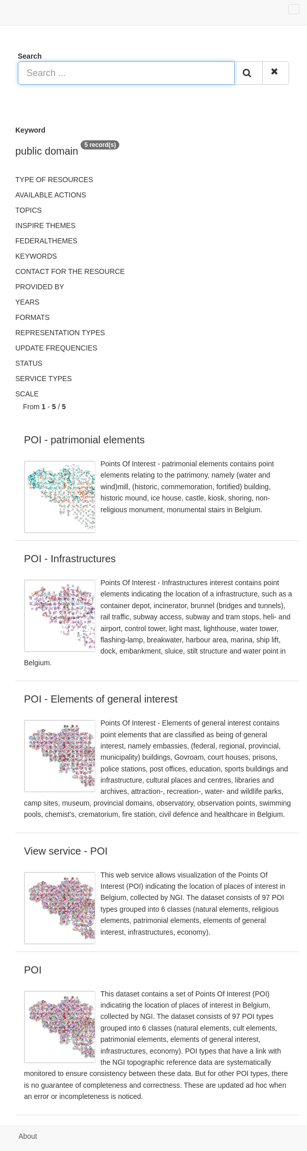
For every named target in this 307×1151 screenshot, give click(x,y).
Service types (43, 378)
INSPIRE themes (45, 225)
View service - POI (66, 851)
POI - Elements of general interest (100, 699)
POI (32, 969)
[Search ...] (126, 73)
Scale (27, 394)
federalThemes (46, 241)
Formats (32, 317)
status (28, 363)
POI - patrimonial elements (84, 439)
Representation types (60, 333)
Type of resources (54, 180)
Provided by (39, 287)
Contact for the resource (70, 271)
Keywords (36, 256)
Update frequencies (56, 348)
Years (27, 302)
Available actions (50, 195)
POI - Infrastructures (70, 558)
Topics (28, 210)
